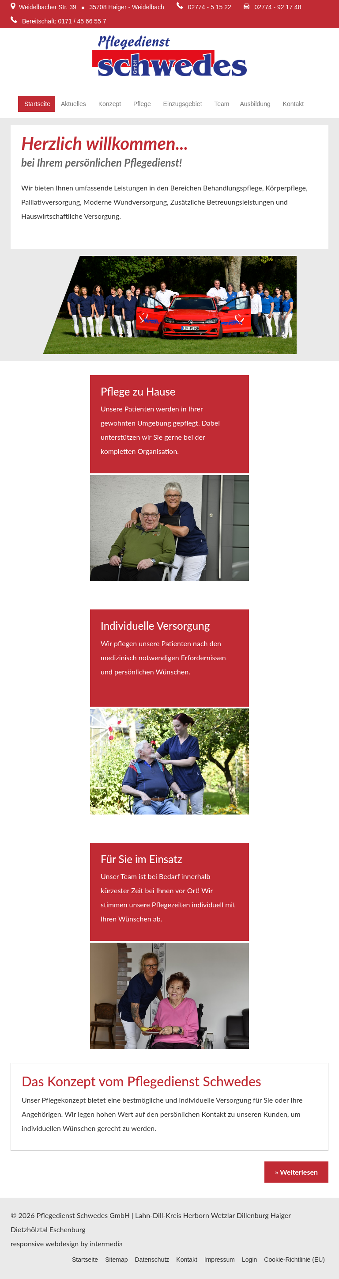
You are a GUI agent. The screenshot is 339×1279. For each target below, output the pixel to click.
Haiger (281, 1215)
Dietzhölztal (29, 1229)
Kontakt (292, 103)
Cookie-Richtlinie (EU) (294, 1259)
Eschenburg (67, 1229)
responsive (27, 1243)
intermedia (106, 1243)
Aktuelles (73, 103)
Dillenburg (253, 1215)
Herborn (196, 1215)
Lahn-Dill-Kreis (158, 1215)
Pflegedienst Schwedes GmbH (83, 1215)
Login (249, 1259)
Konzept (109, 103)
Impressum (219, 1259)
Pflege (141, 103)
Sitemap (116, 1259)
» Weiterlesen (296, 1172)
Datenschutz (152, 1259)
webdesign (62, 1243)
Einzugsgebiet (182, 103)
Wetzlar (223, 1215)
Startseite (36, 103)
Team (221, 103)
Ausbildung (255, 103)
